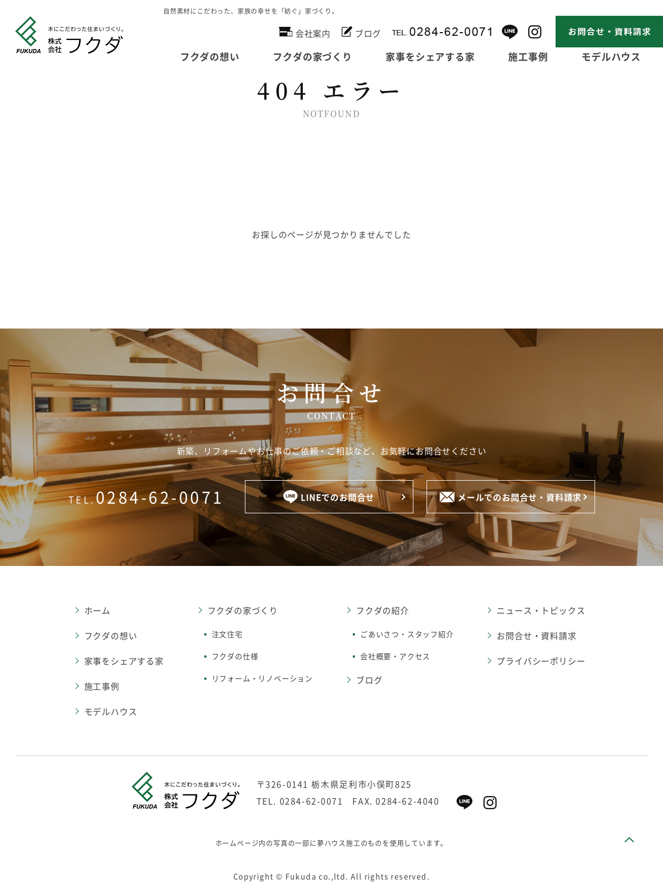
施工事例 (528, 56)
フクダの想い (210, 56)
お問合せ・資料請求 (536, 635)
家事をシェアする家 (429, 56)
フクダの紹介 (382, 610)
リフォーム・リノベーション (262, 678)
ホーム (97, 610)
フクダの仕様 (235, 656)
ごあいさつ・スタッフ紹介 (407, 634)
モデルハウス (611, 56)
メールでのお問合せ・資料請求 (511, 497)
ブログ (361, 31)
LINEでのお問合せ (328, 496)
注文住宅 (227, 634)
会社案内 (305, 32)
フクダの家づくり (312, 56)
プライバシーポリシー (541, 660)
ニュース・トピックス (541, 610)
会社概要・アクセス (395, 656)
